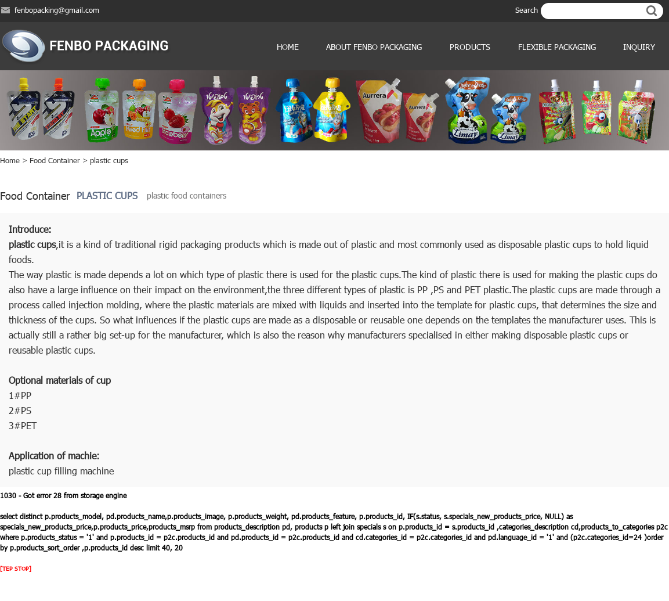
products (470, 47)
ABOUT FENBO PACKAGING (374, 47)
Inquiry (639, 47)
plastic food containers (186, 195)
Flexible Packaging (557, 47)
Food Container (55, 160)
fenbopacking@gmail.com (57, 10)
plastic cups (109, 160)
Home (288, 47)
